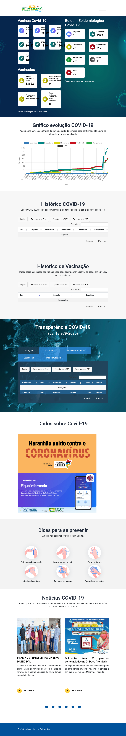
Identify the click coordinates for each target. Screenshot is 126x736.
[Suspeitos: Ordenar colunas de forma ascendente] (35, 229)
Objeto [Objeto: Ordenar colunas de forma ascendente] (42, 383)
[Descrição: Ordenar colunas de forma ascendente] (57, 295)
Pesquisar (89, 224)
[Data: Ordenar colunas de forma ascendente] (23, 229)
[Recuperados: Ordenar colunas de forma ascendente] (100, 229)
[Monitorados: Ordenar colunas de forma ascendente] (67, 229)
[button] (46, 707)
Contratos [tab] (50, 350)
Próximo (102, 241)
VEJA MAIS (29, 690)
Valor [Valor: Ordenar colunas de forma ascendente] (88, 383)
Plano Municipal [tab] (53, 358)
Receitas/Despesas (76, 350)
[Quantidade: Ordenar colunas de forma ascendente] (90, 295)
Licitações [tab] (28, 350)
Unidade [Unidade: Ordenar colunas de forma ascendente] (73, 383)
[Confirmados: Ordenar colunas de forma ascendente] (83, 229)
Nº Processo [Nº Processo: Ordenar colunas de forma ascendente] (26, 383)
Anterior (90, 241)
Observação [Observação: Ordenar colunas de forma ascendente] (57, 383)
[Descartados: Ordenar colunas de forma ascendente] (50, 229)
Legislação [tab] (29, 358)
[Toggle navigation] (102, 7)
